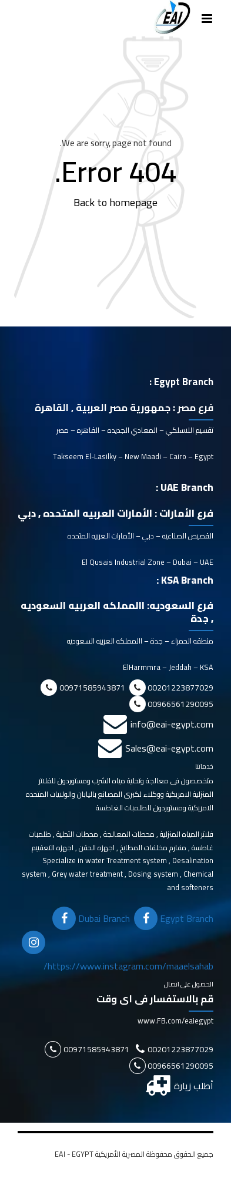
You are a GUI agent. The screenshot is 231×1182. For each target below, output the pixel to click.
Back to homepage (115, 202)
